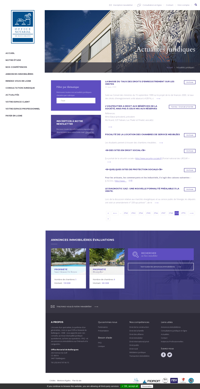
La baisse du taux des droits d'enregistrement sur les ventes (139, 82)
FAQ (100, 343)
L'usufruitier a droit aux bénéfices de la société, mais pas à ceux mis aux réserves (131, 107)
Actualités (12, 95)
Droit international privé (139, 341)
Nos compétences (16, 67)
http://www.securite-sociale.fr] (148, 158)
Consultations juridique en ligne (174, 331)
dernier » (108, 219)
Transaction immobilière (139, 356)
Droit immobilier (136, 338)
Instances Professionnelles (172, 341)
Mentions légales (63, 380)
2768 (171, 213)
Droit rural (133, 349)
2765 (148, 213)
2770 (183, 213)
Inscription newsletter (123, 5)
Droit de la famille (136, 331)
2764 (141, 213)
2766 (156, 213)
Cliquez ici (89, 132)
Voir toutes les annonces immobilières (161, 266)
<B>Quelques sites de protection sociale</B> (134, 169)
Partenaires (103, 327)
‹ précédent (115, 213)
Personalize (147, 386)
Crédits (52, 380)
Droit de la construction (139, 327)
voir (68, 268)
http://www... (120, 181)
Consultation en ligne (152, 5)
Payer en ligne (14, 115)
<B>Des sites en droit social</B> (125, 150)
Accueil (10, 53)
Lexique (101, 346)
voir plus (158, 98)
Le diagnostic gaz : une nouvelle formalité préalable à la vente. (142, 189)
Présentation (103, 331)
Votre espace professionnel (23, 108)
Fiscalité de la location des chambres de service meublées (142, 134)
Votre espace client (18, 102)
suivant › (191, 213)
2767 (163, 213)
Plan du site (76, 380)
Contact (169, 5)
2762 (126, 213)
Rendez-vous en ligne (18, 81)
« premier (108, 213)
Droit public (134, 345)
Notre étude (13, 60)
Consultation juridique (20, 88)
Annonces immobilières (19, 74)
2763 (133, 213)
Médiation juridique (137, 352)
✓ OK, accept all (130, 386)
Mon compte (183, 5)
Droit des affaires (136, 334)
